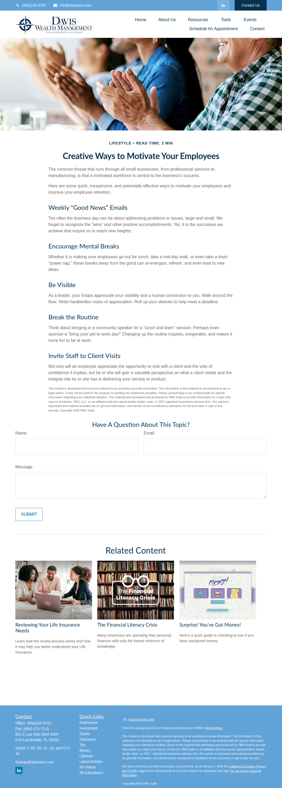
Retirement (89, 723)
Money (85, 750)
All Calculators (91, 773)
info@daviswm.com (72, 5)
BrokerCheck (214, 728)
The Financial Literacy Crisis (127, 625)
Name (21, 433)
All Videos (88, 767)
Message (24, 467)
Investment (89, 728)
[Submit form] (29, 514)
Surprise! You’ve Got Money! (210, 625)
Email (149, 433)
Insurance (88, 739)
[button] (140, 19)
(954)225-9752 (30, 5)
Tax (82, 745)
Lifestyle (86, 756)
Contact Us (251, 5)
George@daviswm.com (34, 762)
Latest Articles (91, 761)
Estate (85, 734)
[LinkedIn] (223, 5)
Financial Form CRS (141, 719)
